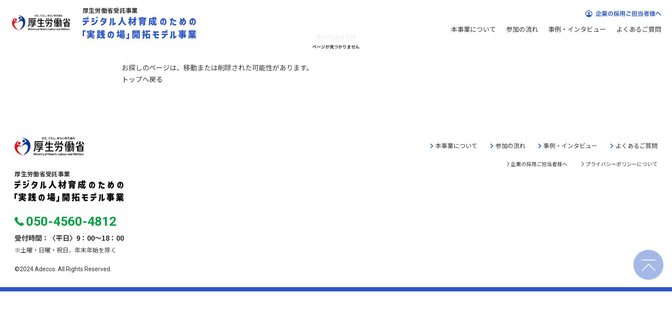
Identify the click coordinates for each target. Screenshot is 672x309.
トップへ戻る (142, 79)
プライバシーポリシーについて (621, 163)
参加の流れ (522, 28)
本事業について (473, 28)
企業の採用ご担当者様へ (539, 163)
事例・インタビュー (577, 28)
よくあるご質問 (638, 28)
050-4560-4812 (65, 221)
